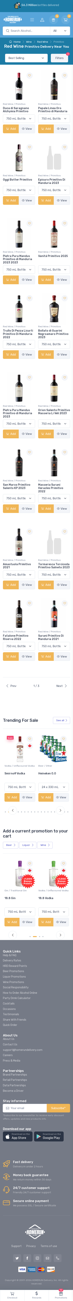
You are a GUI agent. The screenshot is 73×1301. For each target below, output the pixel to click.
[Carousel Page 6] (24, 811)
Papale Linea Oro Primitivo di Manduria (52, 110)
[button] (18, 1136)
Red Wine (42, 41)
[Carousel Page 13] (47, 811)
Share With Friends (14, 1019)
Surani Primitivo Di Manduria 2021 (51, 637)
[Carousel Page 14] (51, 811)
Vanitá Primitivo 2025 (53, 256)
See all (62, 720)
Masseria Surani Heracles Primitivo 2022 (50, 488)
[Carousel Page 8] (31, 811)
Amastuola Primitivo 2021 (17, 566)
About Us (8, 1039)
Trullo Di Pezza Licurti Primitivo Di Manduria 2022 (18, 334)
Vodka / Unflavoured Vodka (53, 765)
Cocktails (9, 1003)
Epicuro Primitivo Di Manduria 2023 (51, 181)
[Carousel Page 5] (21, 811)
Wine (29, 41)
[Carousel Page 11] (41, 811)
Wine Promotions (13, 982)
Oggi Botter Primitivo (17, 179)
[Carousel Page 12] (44, 811)
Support (16, 1246)
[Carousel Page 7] (28, 811)
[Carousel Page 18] (64, 811)
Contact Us (10, 1044)
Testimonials (11, 1014)
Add (11, 129)
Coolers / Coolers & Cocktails (15, 892)
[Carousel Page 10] (38, 811)
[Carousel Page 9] (34, 811)
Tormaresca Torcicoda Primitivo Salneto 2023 (54, 566)
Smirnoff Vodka (48, 773)
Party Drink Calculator (17, 998)
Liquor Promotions (14, 976)
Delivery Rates (12, 960)
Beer (11, 845)
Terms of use (48, 1246)
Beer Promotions (13, 971)
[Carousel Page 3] (39, 936)
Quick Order (10, 1025)
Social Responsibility (16, 987)
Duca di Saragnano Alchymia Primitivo (16, 110)
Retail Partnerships (15, 1080)
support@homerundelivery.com (22, 1050)
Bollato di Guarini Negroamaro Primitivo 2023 (53, 334)
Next (61, 686)
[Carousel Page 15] (54, 811)
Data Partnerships (14, 1085)
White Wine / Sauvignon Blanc (17, 767)
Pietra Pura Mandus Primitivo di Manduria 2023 (17, 413)
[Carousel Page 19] (67, 811)
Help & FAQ (9, 955)
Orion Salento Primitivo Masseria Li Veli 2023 (54, 412)
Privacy (31, 1246)
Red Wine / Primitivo (14, 104)
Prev (11, 686)
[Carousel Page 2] (36, 936)
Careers (8, 1055)
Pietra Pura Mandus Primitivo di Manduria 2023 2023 (17, 259)
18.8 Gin (43, 898)
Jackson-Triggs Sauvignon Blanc (15, 775)
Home (15, 41)
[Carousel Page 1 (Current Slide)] (7, 811)
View (27, 129)
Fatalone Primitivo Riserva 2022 (15, 637)
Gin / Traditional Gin (49, 890)
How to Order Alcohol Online (20, 993)
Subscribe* (58, 1108)
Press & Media (11, 1060)
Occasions (9, 1009)
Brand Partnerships (15, 1074)
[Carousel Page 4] (18, 811)
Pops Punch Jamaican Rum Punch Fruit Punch (19, 901)
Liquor (28, 845)
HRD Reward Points (15, 966)
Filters (61, 57)
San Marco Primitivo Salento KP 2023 (16, 486)
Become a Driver (13, 1091)
